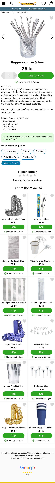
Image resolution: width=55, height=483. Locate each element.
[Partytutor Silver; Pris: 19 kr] (41, 375)
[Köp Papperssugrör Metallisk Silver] (41, 310)
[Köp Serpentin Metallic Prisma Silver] (13, 227)
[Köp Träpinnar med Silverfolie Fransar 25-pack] (41, 268)
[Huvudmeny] (4, 3)
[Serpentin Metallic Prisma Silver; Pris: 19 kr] (13, 209)
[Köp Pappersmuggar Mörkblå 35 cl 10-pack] (41, 435)
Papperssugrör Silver (19, 12)
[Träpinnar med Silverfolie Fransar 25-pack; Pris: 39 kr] (41, 250)
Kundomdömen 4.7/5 (38, 9)
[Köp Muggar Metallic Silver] (13, 393)
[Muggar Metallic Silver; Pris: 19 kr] (13, 375)
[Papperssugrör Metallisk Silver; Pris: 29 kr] (41, 292)
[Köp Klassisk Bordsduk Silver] (13, 268)
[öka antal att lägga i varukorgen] (15, 75)
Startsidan (5, 12)
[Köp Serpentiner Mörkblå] (13, 352)
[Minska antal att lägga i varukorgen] (3, 75)
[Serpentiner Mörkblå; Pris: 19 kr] (13, 334)
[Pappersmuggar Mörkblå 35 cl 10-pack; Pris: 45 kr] (41, 417)
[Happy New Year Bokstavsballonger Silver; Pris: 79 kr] (41, 334)
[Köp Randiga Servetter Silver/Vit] (13, 310)
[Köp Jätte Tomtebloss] (41, 227)
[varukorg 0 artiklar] (51, 4)
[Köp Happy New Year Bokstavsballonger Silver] (41, 352)
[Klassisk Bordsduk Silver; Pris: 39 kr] (13, 250)
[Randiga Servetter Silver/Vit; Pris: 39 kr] (13, 292)
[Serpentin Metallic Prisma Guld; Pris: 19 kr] (13, 417)
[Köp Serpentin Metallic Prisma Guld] (13, 435)
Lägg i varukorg (36, 75)
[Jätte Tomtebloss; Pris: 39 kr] (41, 209)
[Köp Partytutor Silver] (41, 393)
